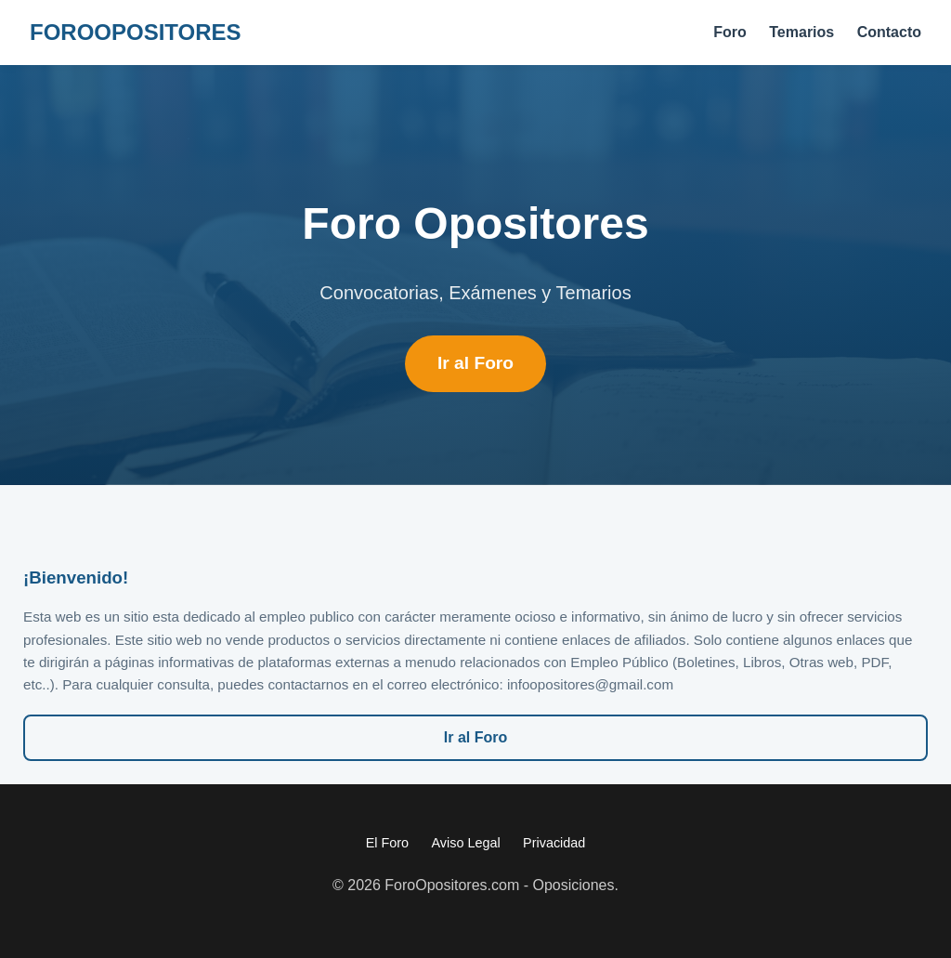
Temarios (801, 32)
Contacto (889, 32)
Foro (730, 32)
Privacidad (554, 842)
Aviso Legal (466, 842)
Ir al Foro (475, 363)
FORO (135, 32)
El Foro (387, 842)
